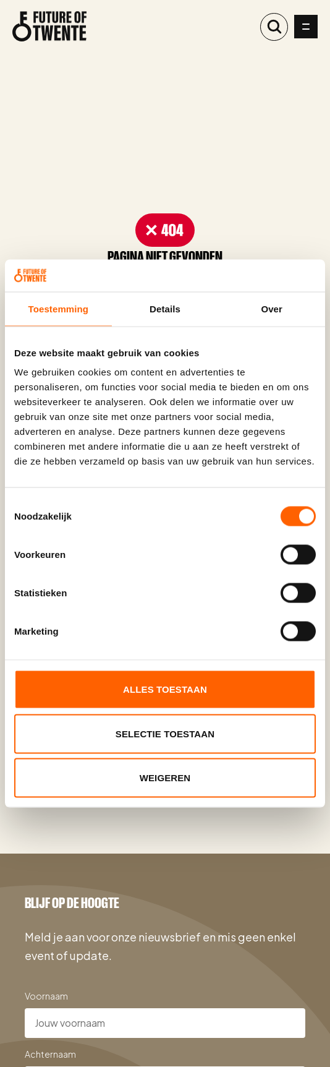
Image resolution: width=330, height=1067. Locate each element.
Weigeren (165, 778)
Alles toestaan (165, 689)
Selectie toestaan (165, 733)
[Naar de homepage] (49, 26)
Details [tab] (165, 308)
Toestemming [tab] (58, 308)
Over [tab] (271, 308)
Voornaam (46, 995)
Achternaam (50, 1054)
